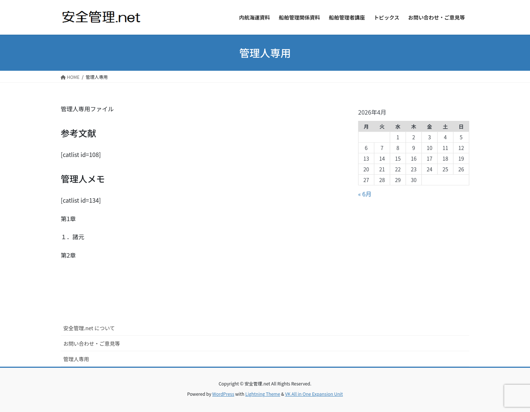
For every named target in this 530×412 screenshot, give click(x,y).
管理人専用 (76, 359)
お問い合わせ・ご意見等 (91, 343)
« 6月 (364, 193)
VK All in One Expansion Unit (314, 394)
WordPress (223, 394)
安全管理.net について (89, 328)
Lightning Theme (262, 394)
